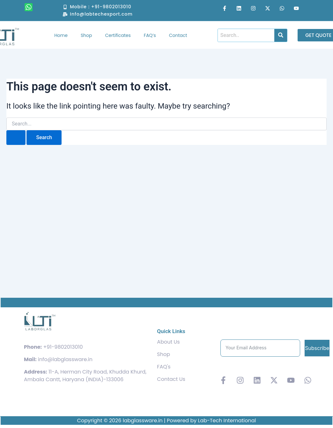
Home (61, 35)
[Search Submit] (16, 137)
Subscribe (317, 348)
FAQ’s (150, 35)
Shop (86, 35)
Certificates (118, 35)
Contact (178, 35)
